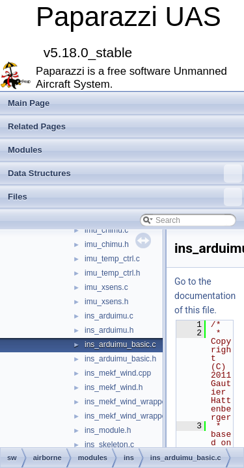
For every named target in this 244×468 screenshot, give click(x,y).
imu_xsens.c (106, 287)
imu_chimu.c (106, 230)
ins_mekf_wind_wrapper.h (130, 416)
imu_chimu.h (107, 244)
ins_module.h (108, 430)
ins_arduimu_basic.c (120, 344)
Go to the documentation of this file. (205, 295)
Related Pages (37, 126)
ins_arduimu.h (109, 330)
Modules (25, 150)
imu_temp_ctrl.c (112, 258)
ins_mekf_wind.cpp (118, 373)
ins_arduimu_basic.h (120, 358)
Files (125, 197)
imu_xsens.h (106, 301)
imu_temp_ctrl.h (112, 273)
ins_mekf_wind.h (113, 387)
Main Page (28, 103)
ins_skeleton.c (109, 444)
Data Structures (125, 173)
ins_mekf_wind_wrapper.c (129, 401)
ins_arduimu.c (109, 315)
